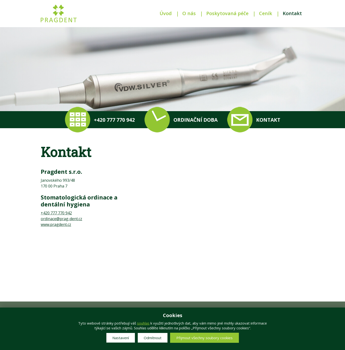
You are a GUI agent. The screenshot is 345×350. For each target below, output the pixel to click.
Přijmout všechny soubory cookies (204, 337)
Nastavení (120, 337)
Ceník (265, 13)
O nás (189, 13)
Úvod (166, 13)
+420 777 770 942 (56, 213)
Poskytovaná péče (227, 13)
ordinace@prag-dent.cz (61, 218)
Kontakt (292, 13)
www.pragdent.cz (56, 224)
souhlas (143, 323)
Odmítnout (152, 337)
